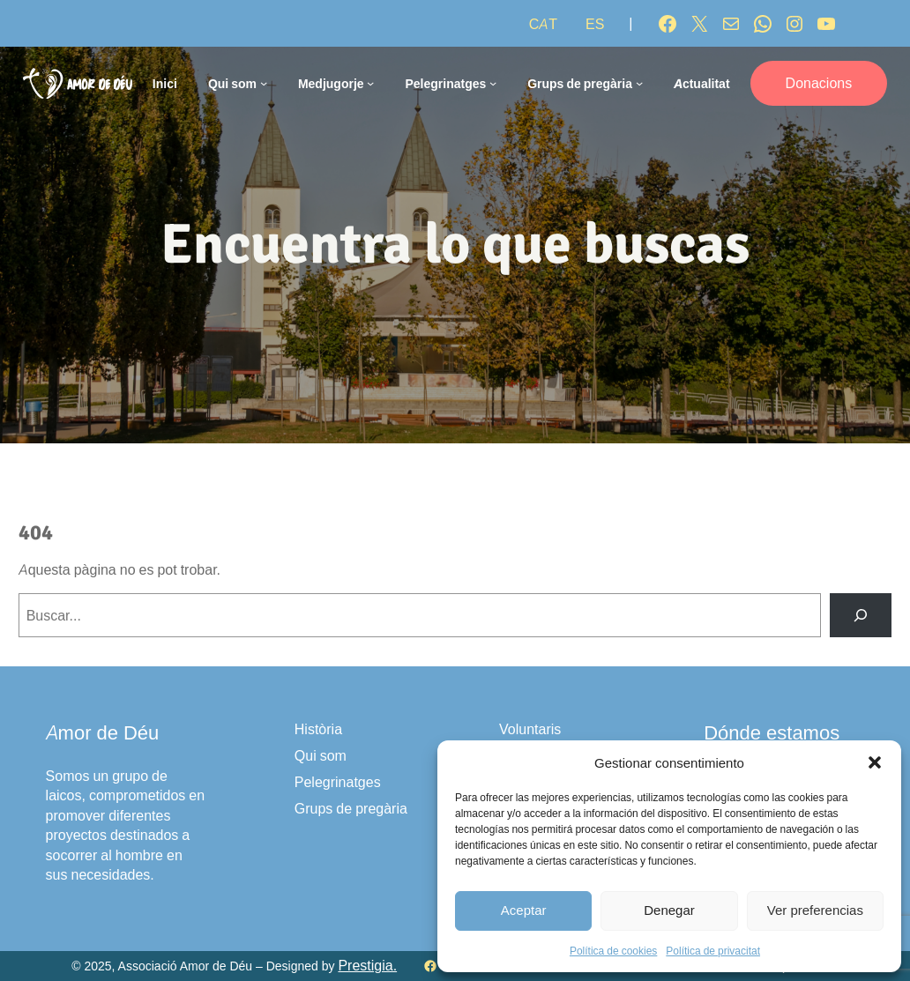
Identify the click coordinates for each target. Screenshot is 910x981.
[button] (875, 762)
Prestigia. (367, 965)
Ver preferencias (815, 910)
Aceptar (524, 910)
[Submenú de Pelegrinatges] (492, 82)
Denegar (669, 910)
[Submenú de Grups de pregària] (639, 82)
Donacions (819, 83)
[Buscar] (861, 614)
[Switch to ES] (595, 24)
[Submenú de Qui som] (263, 82)
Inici (165, 83)
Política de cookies (613, 950)
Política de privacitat (713, 950)
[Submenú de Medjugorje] (370, 82)
